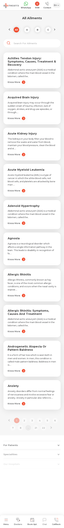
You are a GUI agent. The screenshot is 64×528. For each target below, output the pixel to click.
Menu (6, 521)
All (16, 29)
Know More (16, 82)
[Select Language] (57, 5)
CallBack (56, 521)
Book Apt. (32, 521)
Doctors (18, 521)
